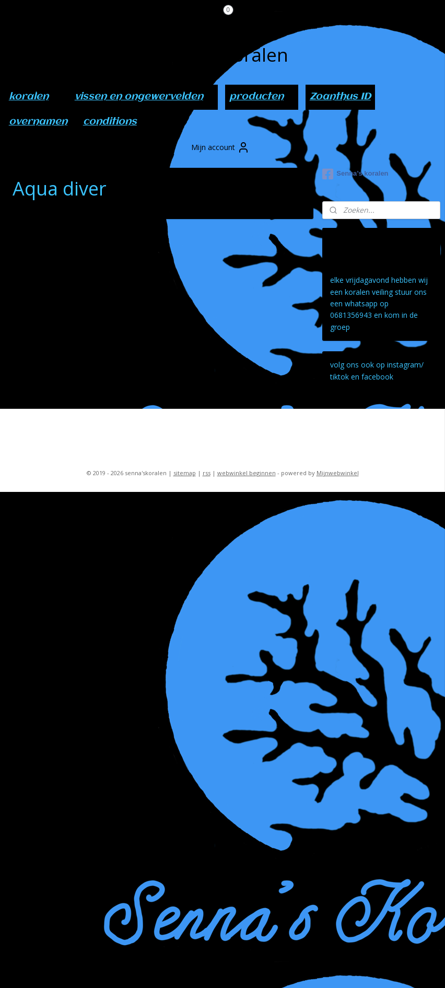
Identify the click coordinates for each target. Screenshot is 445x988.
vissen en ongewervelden (144, 96)
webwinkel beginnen (246, 473)
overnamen (38, 122)
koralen (34, 96)
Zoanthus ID (340, 96)
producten (261, 96)
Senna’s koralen (355, 174)
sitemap (184, 473)
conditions (110, 122)
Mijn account (220, 147)
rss (206, 473)
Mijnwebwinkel (338, 473)
